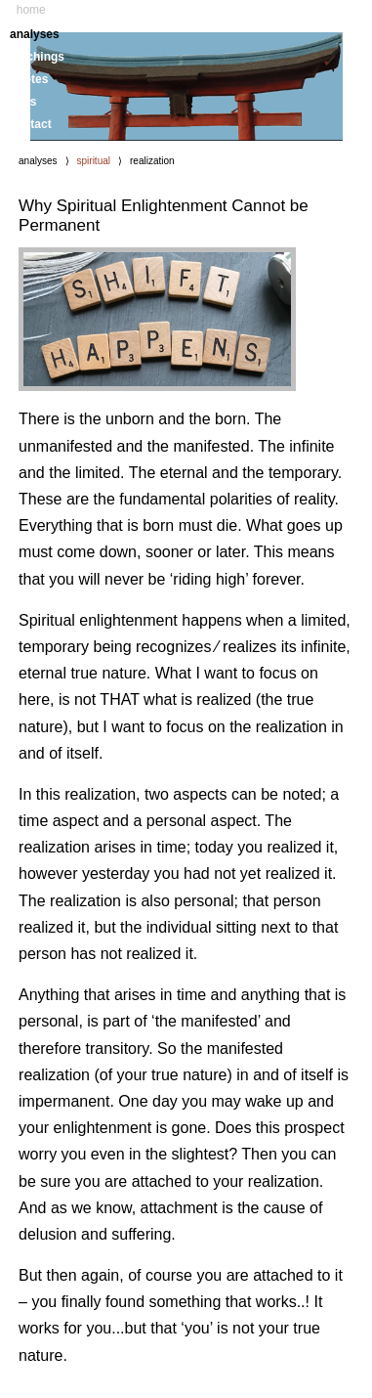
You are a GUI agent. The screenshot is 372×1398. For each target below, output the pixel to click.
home (31, 10)
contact (31, 124)
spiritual (93, 160)
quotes (29, 79)
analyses (35, 34)
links (23, 102)
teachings (37, 57)
